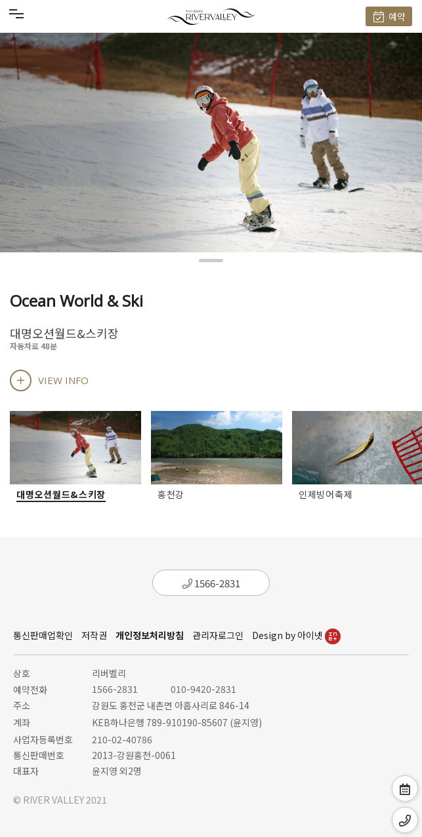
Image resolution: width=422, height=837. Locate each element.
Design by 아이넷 (296, 635)
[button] (211, 260)
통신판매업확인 (43, 635)
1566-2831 (211, 583)
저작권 (94, 635)
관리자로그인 (217, 635)
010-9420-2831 (203, 688)
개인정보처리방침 (150, 635)
